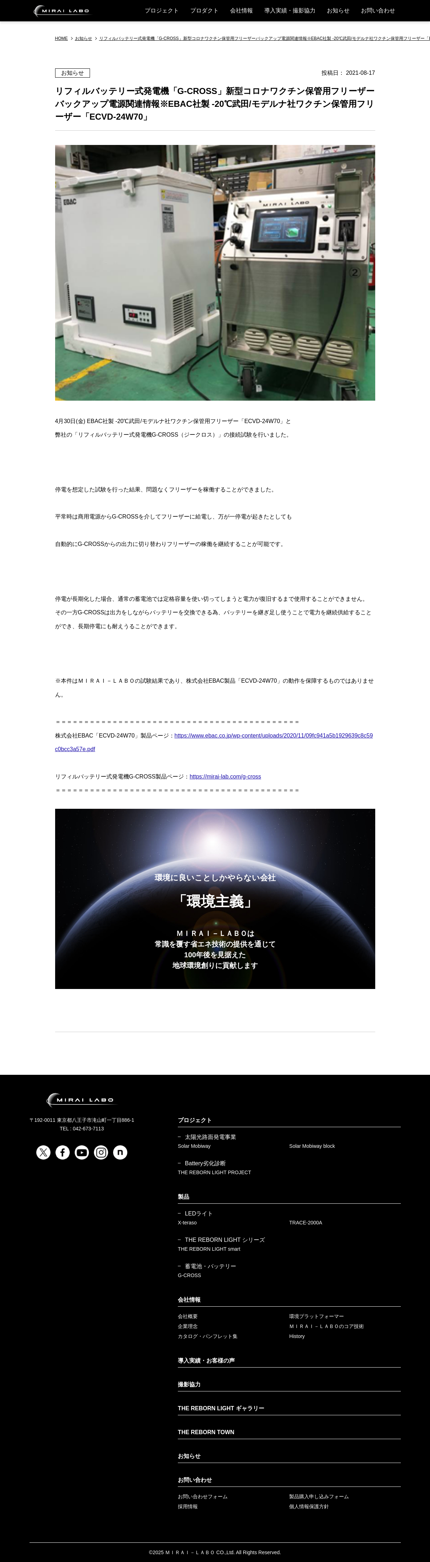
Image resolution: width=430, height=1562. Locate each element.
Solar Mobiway (194, 1146)
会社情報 (241, 10)
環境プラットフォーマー (316, 1316)
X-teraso (187, 1222)
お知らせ (338, 10)
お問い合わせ (378, 10)
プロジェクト (162, 10)
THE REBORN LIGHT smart (209, 1248)
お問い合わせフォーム (203, 1496)
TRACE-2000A (305, 1222)
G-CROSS (189, 1275)
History (297, 1336)
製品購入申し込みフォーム (319, 1496)
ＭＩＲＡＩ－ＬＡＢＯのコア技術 (326, 1326)
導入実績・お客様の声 (206, 1361)
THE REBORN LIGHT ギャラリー (221, 1408)
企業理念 (188, 1326)
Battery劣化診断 (205, 1163)
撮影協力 (189, 1384)
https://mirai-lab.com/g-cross (225, 777)
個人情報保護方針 (309, 1506)
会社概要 (188, 1316)
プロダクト (204, 10)
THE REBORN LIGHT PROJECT (214, 1172)
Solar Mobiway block (312, 1146)
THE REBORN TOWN (206, 1432)
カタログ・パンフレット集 (208, 1336)
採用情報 (188, 1506)
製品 (183, 1197)
